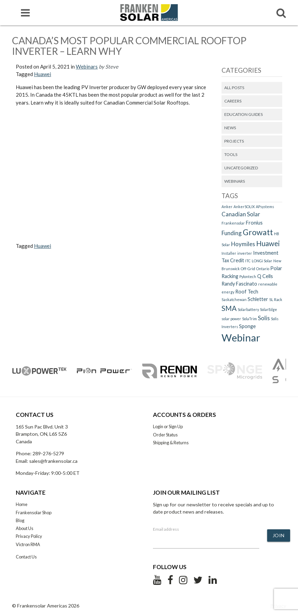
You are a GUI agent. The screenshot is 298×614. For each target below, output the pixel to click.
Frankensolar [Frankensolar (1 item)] (233, 223)
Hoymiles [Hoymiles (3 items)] (243, 244)
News (230, 127)
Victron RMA (28, 544)
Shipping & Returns (171, 442)
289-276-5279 (48, 453)
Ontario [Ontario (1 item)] (262, 268)
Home (21, 504)
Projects (234, 141)
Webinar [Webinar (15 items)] (241, 338)
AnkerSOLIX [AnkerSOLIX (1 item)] (244, 206)
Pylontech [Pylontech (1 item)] (247, 276)
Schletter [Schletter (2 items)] (258, 299)
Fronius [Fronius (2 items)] (254, 223)
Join (279, 535)
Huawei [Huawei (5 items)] (268, 243)
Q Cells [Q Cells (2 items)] (265, 276)
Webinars (87, 66)
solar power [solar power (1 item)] (231, 318)
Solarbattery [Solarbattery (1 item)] (248, 309)
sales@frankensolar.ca (53, 461)
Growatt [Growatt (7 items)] (258, 232)
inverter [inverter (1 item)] (244, 253)
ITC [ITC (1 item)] (248, 260)
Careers (232, 101)
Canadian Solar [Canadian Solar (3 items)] (241, 214)
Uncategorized (241, 167)
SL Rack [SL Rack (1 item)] (275, 299)
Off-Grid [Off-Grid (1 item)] (248, 268)
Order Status (165, 434)
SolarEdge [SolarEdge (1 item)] (268, 309)
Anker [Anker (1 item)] (227, 206)
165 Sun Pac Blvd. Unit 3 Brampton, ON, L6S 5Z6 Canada (42, 434)
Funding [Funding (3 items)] (232, 233)
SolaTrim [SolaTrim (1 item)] (249, 318)
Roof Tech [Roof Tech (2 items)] (246, 291)
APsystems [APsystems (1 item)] (265, 206)
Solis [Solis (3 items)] (264, 318)
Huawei (42, 74)
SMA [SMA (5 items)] (229, 308)
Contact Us (26, 556)
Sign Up (176, 426)
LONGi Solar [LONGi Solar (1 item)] (262, 260)
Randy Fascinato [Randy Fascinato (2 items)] (239, 284)
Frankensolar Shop (33, 512)
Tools (230, 154)
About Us (24, 528)
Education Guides (243, 114)
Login (158, 426)
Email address (166, 529)
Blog (20, 520)
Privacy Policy (29, 536)
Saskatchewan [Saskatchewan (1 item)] (234, 299)
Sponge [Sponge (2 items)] (247, 326)
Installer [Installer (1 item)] (229, 253)
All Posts (234, 87)
